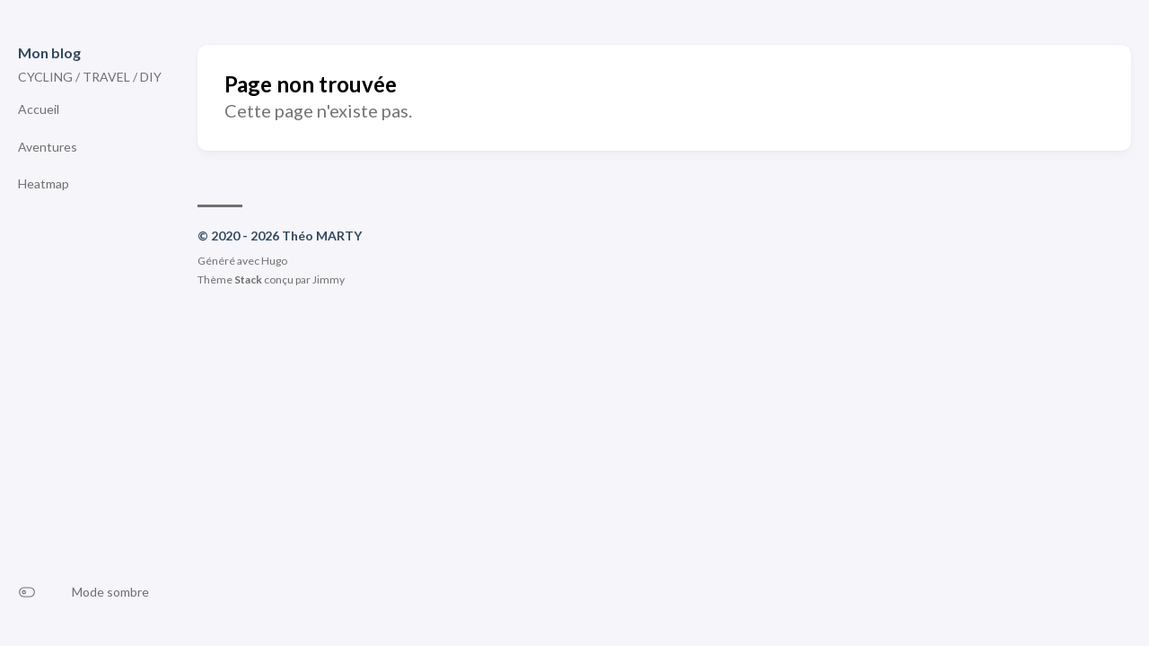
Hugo (274, 260)
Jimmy (328, 279)
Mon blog (49, 52)
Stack (248, 279)
